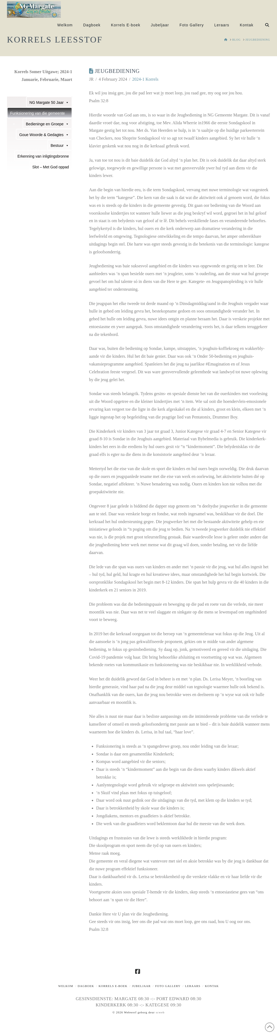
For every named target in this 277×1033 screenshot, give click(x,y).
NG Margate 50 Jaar (49, 102)
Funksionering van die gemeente (37, 114)
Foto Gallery (167, 986)
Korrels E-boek (113, 986)
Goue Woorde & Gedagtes (44, 134)
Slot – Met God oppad (50, 167)
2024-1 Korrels (145, 79)
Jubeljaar (141, 986)
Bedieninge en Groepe (47, 124)
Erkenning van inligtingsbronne (43, 156)
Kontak (212, 986)
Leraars (192, 986)
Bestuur (60, 145)
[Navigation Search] (264, 26)
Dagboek (86, 986)
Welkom (65, 986)
